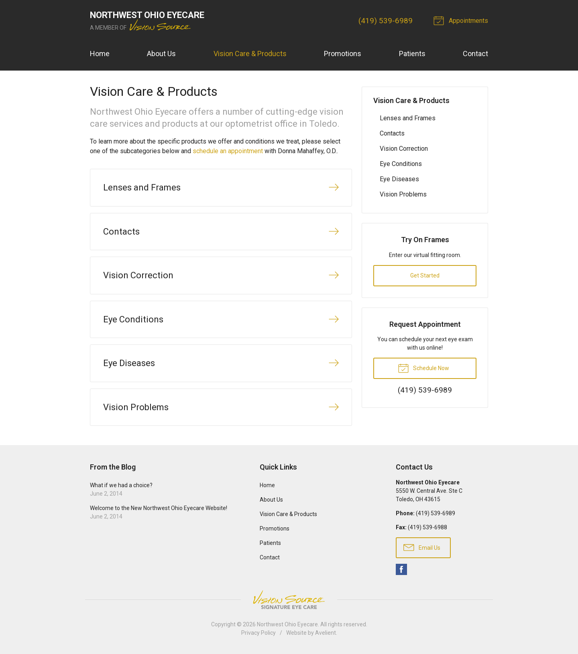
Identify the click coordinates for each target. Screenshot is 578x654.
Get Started (425, 275)
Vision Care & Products (250, 53)
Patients (412, 53)
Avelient (325, 633)
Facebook (401, 569)
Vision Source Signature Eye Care (289, 599)
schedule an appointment (228, 151)
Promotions (342, 53)
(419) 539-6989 (385, 20)
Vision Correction (404, 148)
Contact (475, 53)
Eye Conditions (401, 164)
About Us (161, 53)
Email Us (421, 547)
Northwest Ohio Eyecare (287, 624)
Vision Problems (403, 194)
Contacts (392, 133)
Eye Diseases (399, 179)
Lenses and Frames (408, 118)
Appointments (462, 20)
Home (100, 53)
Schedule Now (423, 367)
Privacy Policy (258, 633)
